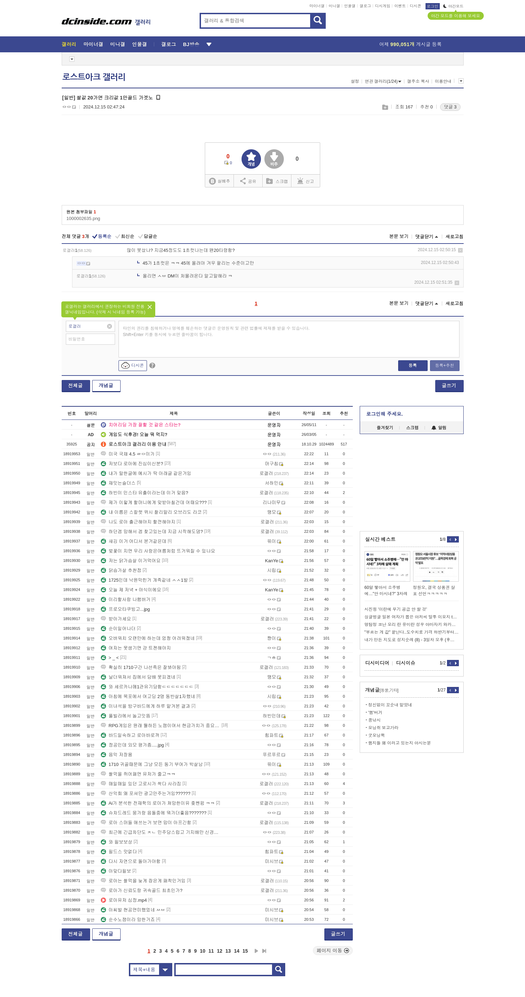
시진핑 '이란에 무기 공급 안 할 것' (396, 609)
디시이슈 (405, 663)
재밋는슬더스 (118, 483)
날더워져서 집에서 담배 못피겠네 (138, 677)
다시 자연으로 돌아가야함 (130, 861)
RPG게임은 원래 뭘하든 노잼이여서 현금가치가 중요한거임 (160, 725)
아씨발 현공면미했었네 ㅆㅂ (133, 909)
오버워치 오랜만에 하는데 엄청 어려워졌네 (147, 638)
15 (245, 951)
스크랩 (385, 107)
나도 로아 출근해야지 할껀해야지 (138, 521)
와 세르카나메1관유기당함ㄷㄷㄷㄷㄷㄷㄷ (147, 686)
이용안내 (443, 81)
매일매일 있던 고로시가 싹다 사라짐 (141, 783)
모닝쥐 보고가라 (383, 727)
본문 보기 (399, 236)
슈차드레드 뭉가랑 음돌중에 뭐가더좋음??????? (153, 812)
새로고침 (455, 236)
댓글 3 (450, 106)
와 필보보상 (116, 842)
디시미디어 (377, 663)
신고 (305, 180)
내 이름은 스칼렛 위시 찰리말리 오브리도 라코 (151, 512)
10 (202, 951)
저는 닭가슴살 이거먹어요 (130, 560)
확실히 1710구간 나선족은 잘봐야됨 (141, 667)
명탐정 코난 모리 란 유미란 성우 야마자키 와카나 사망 (412, 624)
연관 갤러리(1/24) (383, 81)
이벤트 (400, 6)
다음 (256, 951)
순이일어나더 (118, 628)
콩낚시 (374, 720)
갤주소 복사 (418, 81)
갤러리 (69, 44)
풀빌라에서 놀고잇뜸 (125, 715)
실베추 (219, 181)
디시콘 (415, 6)
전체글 (75, 385)
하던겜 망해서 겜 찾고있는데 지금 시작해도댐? (152, 531)
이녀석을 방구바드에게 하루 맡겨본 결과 (145, 706)
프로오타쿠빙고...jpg (125, 609)
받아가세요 (116, 618)
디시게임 (382, 6)
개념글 (106, 385)
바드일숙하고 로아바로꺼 (130, 735)
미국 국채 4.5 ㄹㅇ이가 (128, 454)
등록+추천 (444, 365)
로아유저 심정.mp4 (124, 900)
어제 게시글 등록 (410, 44)
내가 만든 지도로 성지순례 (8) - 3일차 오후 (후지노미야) (412, 639)
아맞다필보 (116, 871)
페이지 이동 (333, 950)
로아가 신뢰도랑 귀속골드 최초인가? (141, 890)
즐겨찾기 (385, 427)
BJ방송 (191, 44)
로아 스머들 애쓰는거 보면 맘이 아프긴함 (146, 822)
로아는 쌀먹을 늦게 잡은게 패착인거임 (143, 880)
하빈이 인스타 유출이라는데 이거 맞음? (144, 492)
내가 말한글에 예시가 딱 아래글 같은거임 (146, 473)
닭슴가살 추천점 (121, 570)
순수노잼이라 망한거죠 (128, 919)
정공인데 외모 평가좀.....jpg (132, 745)
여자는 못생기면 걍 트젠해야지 (136, 648)
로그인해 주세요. (384, 414)
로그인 (432, 6)
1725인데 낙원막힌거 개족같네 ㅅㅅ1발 (144, 580)
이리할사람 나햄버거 (125, 599)
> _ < (110, 657)
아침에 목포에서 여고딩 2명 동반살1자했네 (148, 696)
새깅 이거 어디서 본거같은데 (133, 541)
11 (211, 951)
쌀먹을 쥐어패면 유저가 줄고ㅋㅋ (138, 774)
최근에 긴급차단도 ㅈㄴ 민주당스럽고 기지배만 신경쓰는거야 (160, 832)
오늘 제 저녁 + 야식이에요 (131, 589)
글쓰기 (449, 385)
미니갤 (334, 6)
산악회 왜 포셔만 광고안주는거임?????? (145, 793)
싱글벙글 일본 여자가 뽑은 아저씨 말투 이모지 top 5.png (412, 617)
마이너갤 (317, 6)
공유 (248, 180)
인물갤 (350, 6)
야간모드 (453, 6)
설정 (355, 81)
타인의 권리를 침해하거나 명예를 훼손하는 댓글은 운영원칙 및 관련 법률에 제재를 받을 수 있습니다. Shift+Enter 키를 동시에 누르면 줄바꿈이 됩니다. (216, 331)
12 (219, 951)
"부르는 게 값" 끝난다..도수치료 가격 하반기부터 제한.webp (412, 632)
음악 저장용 (116, 754)
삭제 (460, 250)
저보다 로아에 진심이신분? (132, 463)
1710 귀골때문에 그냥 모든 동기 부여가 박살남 (152, 764)
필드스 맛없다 (119, 851)
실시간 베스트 (380, 539)
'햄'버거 (375, 712)
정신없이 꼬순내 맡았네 (390, 705)
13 (228, 951)
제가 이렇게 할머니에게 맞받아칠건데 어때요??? (154, 502)
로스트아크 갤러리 (93, 77)
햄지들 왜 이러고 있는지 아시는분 (399, 743)
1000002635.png (83, 218)
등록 (413, 365)
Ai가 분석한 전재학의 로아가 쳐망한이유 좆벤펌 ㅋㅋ (158, 803)
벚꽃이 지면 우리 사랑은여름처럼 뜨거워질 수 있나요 (158, 551)
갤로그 (365, 6)
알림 (438, 427)
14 (236, 951)
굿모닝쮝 (376, 735)
